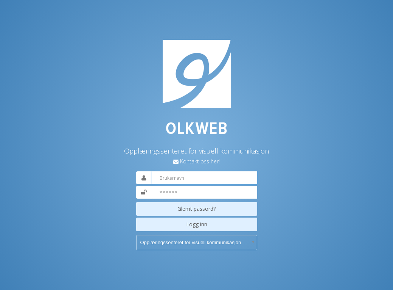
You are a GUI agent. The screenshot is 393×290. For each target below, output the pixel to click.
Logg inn (196, 224)
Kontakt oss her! (200, 161)
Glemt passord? (196, 208)
